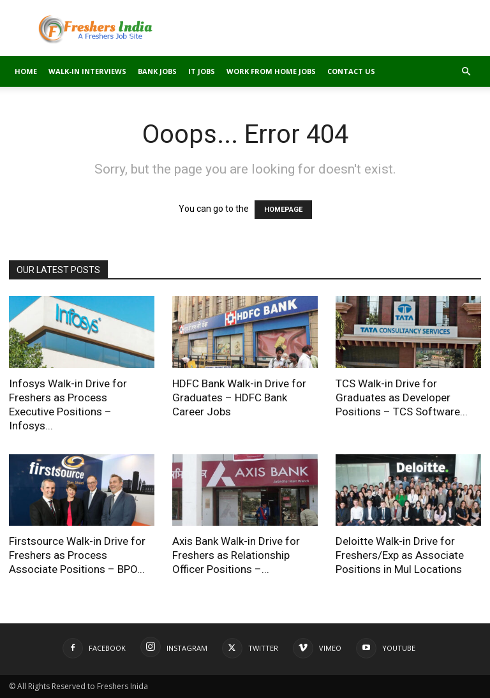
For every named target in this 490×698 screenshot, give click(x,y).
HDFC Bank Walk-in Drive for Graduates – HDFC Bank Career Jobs (239, 397)
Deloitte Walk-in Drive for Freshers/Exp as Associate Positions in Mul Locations (400, 555)
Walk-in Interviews (87, 71)
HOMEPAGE (283, 209)
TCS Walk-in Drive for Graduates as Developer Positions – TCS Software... (402, 397)
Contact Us (351, 71)
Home (26, 71)
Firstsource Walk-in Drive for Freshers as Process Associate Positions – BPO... (77, 555)
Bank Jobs (157, 71)
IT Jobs (201, 71)
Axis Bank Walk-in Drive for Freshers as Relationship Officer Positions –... (236, 555)
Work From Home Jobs (271, 71)
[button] (465, 72)
